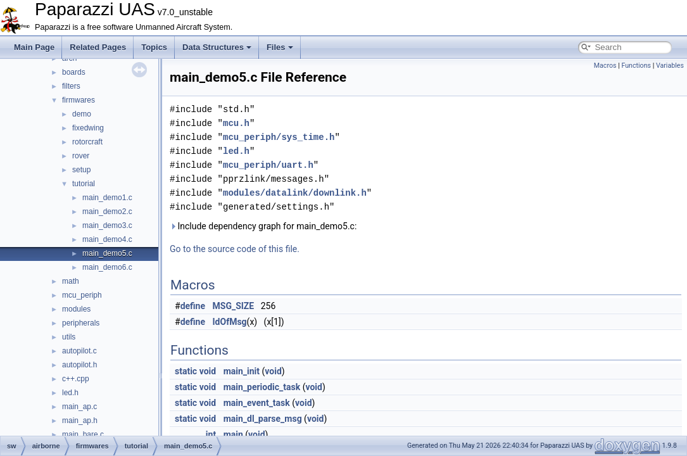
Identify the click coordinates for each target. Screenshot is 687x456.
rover (80, 155)
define (192, 306)
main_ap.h (80, 420)
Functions (636, 65)
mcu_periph (82, 295)
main (233, 434)
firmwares (78, 100)
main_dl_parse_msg (263, 419)
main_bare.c (83, 434)
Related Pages (98, 47)
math (70, 281)
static (186, 371)
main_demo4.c (107, 239)
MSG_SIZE (234, 306)
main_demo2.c (107, 211)
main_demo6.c (107, 267)
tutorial (83, 183)
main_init (242, 371)
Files (280, 47)
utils (68, 336)
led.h (70, 392)
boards (73, 72)
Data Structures (216, 47)
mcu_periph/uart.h (268, 165)
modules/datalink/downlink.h (295, 193)
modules (76, 309)
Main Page (34, 47)
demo (81, 114)
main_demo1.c (107, 197)
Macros (605, 65)
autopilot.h (79, 364)
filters (71, 86)
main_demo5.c (107, 253)
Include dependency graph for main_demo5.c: (263, 226)
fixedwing (88, 128)
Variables (670, 65)
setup (81, 169)
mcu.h (236, 123)
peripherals (80, 323)
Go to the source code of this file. (234, 249)
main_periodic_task (262, 387)
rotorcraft (87, 141)
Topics (154, 47)
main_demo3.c (107, 225)
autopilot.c (79, 350)
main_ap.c (79, 406)
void (207, 371)
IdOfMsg (230, 322)
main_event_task (257, 403)
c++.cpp (75, 378)
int (211, 434)
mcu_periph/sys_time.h (278, 137)
